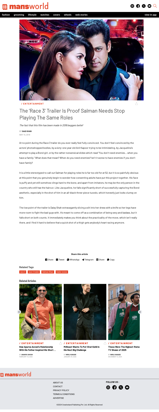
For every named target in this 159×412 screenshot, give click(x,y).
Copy (110, 259)
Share (49, 259)
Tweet (60, 259)
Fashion (6, 14)
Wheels (67, 14)
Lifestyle (32, 14)
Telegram (88, 259)
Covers (56, 14)
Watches (44, 14)
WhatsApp (73, 259)
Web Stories (81, 14)
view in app (151, 14)
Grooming (19, 14)
